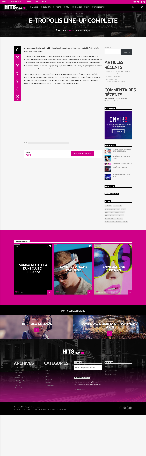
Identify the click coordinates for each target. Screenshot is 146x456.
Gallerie (78, 7)
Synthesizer (58, 184)
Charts (52, 451)
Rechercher (108, 88)
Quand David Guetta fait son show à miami (110, 366)
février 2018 (19, 429)
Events (58, 7)
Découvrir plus (79, 430)
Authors (31, 184)
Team (4, 2)
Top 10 (43, 2)
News (75, 34)
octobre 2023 (19, 419)
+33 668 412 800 (112, 412)
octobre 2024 (19, 411)
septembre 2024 (20, 413)
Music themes (47, 184)
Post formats (110, 259)
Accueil (35, 7)
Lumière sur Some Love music (115, 115)
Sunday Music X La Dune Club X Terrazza (118, 112)
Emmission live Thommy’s (113, 117)
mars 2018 (18, 426)
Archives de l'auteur (82, 194)
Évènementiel (99, 7)
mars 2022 (18, 424)
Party (121, 256)
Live (88, 7)
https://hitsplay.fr (113, 408)
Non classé (49, 420)
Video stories (50, 427)
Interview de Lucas (37, 364)
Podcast (81, 34)
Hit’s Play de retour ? (120, 142)
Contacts (62, 451)
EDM (118, 250)
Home (18, 451)
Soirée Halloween (111, 120)
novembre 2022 (20, 421)
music (39, 184)
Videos (28, 2)
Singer (119, 259)
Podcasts (46, 7)
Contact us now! (16, 2)
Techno (118, 263)
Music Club (109, 253)
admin (69, 51)
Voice (67, 184)
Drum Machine (110, 250)
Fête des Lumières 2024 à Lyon (115, 122)
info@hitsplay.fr (113, 415)
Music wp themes (111, 256)
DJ (55, 287)
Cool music (118, 247)
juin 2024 (17, 416)
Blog (35, 2)
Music (70, 34)
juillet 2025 (18, 408)
